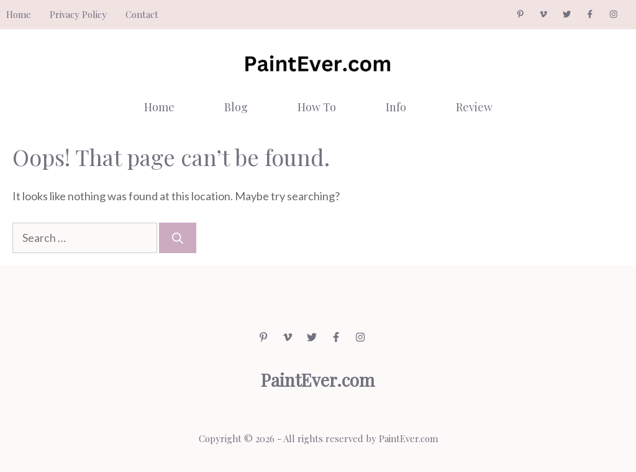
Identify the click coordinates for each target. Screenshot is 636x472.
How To (317, 106)
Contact (141, 14)
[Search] (177, 238)
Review (474, 106)
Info (396, 106)
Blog (236, 106)
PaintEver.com (408, 438)
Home (18, 14)
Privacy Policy (78, 14)
